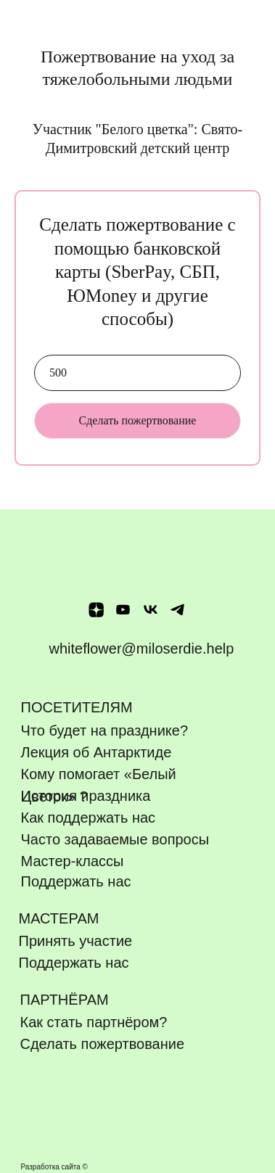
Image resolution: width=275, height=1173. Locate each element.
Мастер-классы (72, 861)
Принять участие (76, 941)
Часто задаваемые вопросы (115, 839)
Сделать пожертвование (138, 420)
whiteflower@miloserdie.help (141, 649)
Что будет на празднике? (105, 730)
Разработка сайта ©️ (54, 1167)
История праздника (86, 796)
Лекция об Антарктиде (96, 752)
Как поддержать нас (88, 818)
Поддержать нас (74, 963)
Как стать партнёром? (94, 1022)
